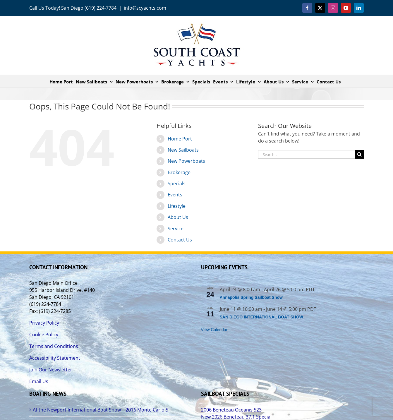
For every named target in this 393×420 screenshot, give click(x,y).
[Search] (359, 154)
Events (175, 194)
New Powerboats (186, 161)
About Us (178, 217)
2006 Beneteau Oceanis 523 (231, 410)
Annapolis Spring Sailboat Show (251, 297)
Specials (177, 183)
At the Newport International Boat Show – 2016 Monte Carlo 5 (100, 410)
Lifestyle (177, 206)
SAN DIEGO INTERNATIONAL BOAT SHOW (261, 317)
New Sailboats (183, 150)
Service (175, 228)
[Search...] (306, 154)
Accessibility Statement (54, 358)
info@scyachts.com (145, 8)
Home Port (180, 139)
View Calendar (214, 329)
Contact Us (180, 239)
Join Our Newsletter (50, 369)
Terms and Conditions (53, 346)
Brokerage (179, 172)
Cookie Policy (43, 334)
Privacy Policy (44, 323)
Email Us (38, 381)
